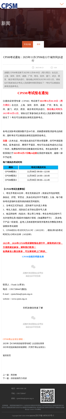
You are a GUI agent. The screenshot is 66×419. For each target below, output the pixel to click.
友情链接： (5, 405)
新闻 (38, 44)
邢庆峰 (14, 375)
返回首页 (7, 355)
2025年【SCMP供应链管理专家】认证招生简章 (23, 343)
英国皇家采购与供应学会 (14, 407)
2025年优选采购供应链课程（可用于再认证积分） (25, 347)
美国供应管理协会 (36, 405)
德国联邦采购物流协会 (29, 407)
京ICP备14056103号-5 (44, 415)
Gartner (32, 409)
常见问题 (27, 44)
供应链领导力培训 (19, 378)
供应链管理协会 (47, 405)
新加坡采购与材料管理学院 (45, 407)
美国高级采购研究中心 (17, 405)
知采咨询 (27, 405)
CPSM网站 (37, 409)
